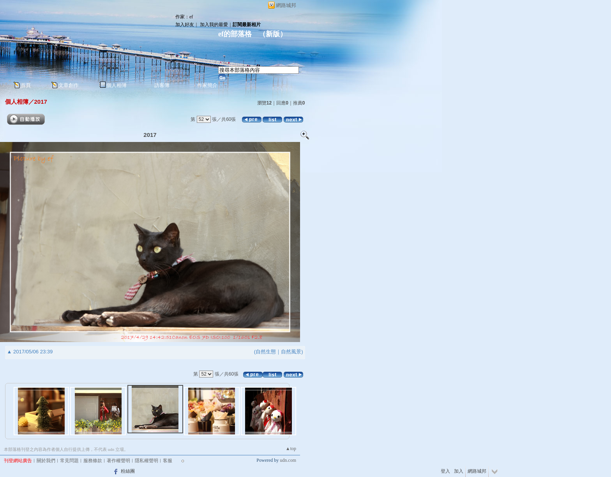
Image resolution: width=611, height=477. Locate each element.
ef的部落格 (235, 34)
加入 (458, 471)
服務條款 (92, 460)
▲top (291, 448)
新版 (273, 34)
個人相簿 (116, 85)
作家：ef (184, 17)
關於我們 (46, 460)
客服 (167, 460)
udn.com (288, 460)
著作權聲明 (118, 460)
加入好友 (184, 24)
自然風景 (291, 352)
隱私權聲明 (146, 460)
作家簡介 (207, 85)
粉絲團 (128, 471)
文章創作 (68, 85)
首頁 (26, 85)
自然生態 (266, 352)
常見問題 (69, 460)
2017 (40, 101)
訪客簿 (162, 85)
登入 (445, 471)
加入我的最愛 (214, 24)
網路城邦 (286, 5)
